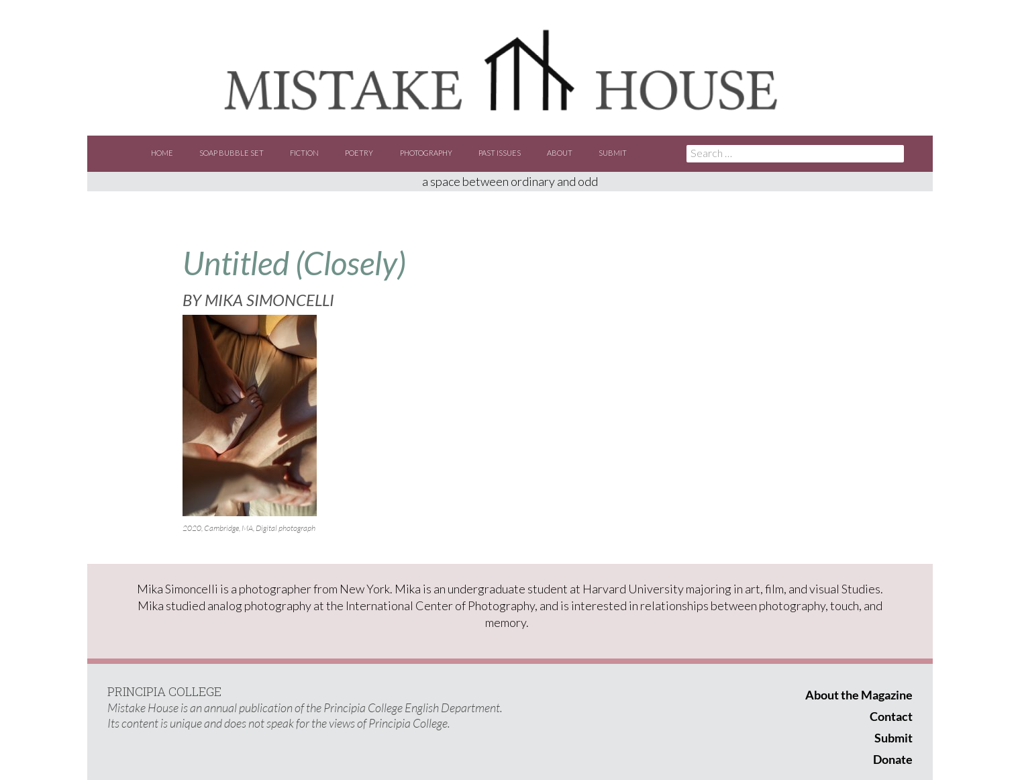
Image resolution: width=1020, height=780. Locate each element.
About (559, 152)
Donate (893, 759)
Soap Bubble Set (231, 152)
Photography (426, 152)
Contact (891, 716)
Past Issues (499, 152)
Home (162, 152)
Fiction (304, 152)
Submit (613, 152)
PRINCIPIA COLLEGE (164, 691)
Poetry (359, 152)
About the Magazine (859, 694)
